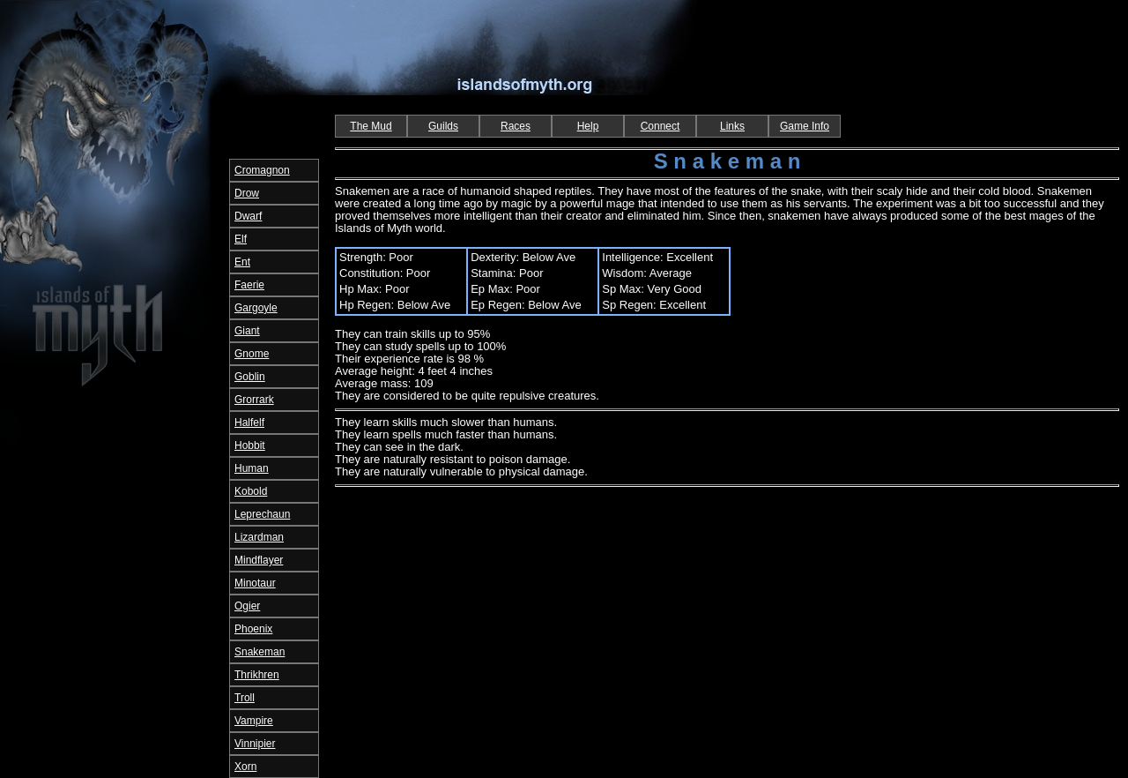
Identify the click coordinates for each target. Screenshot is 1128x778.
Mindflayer (258, 560)
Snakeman (259, 652)
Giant (247, 331)
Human (251, 468)
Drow (246, 193)
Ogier (247, 606)
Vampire (253, 720)
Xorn (245, 766)
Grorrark (254, 399)
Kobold (250, 491)
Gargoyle (256, 308)
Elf (240, 239)
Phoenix (253, 629)
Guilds (443, 126)
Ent (242, 262)
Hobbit (249, 445)
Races (516, 126)
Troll (244, 698)
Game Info (804, 126)
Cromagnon (262, 170)
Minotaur (255, 583)
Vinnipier (254, 743)
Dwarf (248, 216)
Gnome (251, 354)
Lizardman (259, 537)
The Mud (370, 126)
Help (588, 126)
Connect (660, 126)
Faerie (249, 285)
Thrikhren (256, 675)
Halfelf (249, 422)
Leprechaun (262, 514)
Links (732, 126)
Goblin (249, 376)
